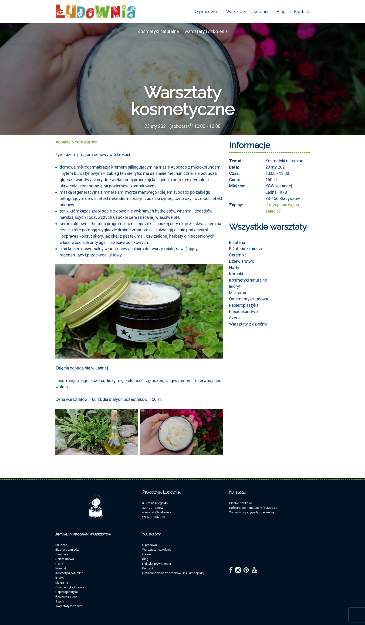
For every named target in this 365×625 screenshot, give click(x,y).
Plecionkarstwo (243, 311)
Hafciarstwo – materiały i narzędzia (253, 507)
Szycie (235, 317)
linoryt (234, 286)
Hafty (234, 267)
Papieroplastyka (243, 305)
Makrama (237, 292)
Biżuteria (237, 242)
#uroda (90, 142)
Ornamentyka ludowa (248, 298)
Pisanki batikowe (241, 503)
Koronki (236, 273)
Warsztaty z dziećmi (248, 324)
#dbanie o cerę (69, 142)
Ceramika (238, 255)
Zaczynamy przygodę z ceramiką (251, 512)
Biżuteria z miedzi (245, 248)
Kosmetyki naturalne (248, 280)
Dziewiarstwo (241, 261)
